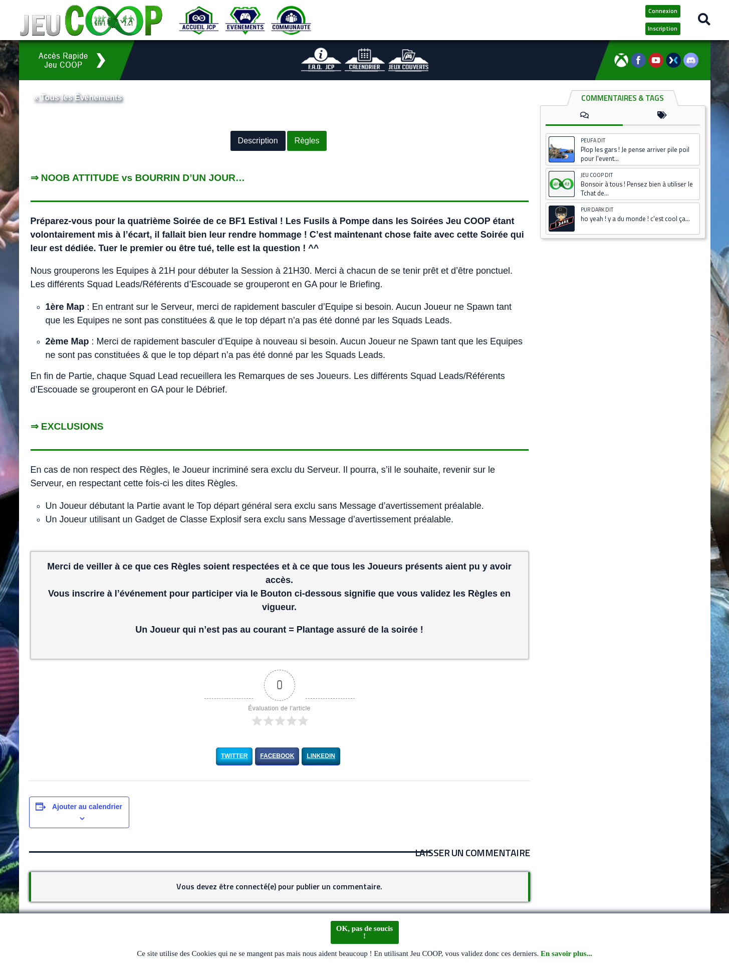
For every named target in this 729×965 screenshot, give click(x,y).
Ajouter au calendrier (87, 807)
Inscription (662, 28)
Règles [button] (307, 141)
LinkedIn (321, 755)
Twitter (234, 755)
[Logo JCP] (91, 20)
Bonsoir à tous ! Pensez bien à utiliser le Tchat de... (637, 188)
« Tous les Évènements (78, 97)
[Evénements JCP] (245, 20)
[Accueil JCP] (198, 20)
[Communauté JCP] (291, 20)
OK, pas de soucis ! (364, 932)
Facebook (277, 755)
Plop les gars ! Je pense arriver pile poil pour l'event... (635, 153)
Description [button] (258, 141)
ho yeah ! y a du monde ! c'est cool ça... (635, 219)
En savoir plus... (566, 954)
